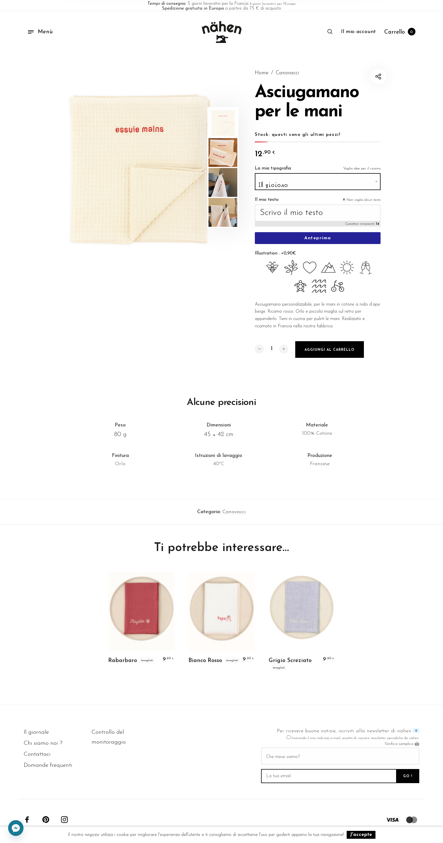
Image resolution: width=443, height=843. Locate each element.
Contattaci (37, 754)
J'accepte (361, 834)
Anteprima (317, 241)
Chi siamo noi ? (43, 743)
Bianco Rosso (205, 664)
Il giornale (36, 732)
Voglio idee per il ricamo (362, 172)
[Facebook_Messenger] (15, 828)
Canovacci (287, 73)
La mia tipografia (273, 172)
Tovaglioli (147, 664)
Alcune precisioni (221, 406)
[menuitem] (358, 32)
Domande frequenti (48, 765)
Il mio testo (267, 203)
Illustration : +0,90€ (275, 257)
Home (261, 73)
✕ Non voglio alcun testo (361, 203)
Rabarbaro (122, 664)
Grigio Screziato (290, 664)
